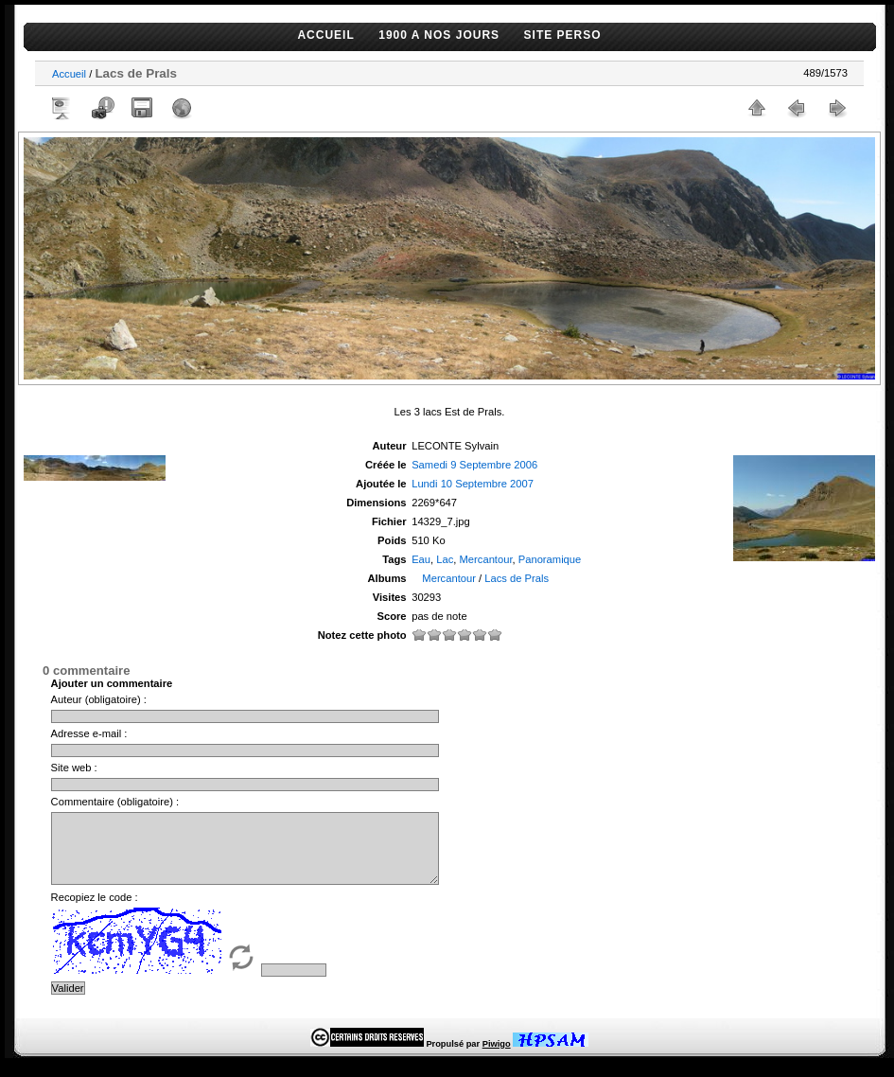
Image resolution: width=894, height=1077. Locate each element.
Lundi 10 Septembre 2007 (473, 483)
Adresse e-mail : (89, 733)
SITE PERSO (563, 35)
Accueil (69, 73)
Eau (421, 559)
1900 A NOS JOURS (439, 35)
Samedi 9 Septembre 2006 (474, 464)
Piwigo (496, 1058)
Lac (444, 559)
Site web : (74, 767)
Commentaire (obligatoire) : (115, 801)
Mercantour (486, 559)
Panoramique (550, 559)
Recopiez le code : (94, 911)
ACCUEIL (325, 35)
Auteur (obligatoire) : (99, 699)
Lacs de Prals (516, 578)
